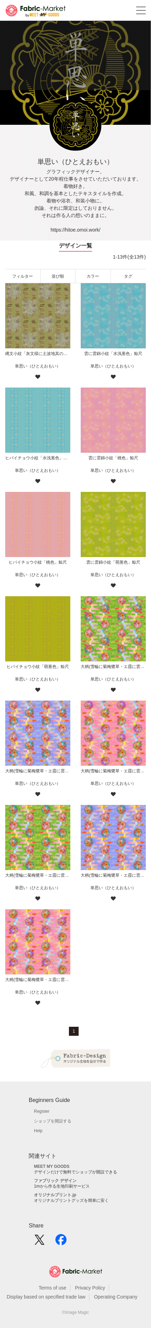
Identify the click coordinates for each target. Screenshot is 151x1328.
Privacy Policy (90, 1288)
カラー (93, 276)
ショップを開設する (52, 1121)
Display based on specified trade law (46, 1297)
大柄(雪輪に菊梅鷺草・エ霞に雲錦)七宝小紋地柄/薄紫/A (113, 875)
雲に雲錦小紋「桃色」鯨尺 (113, 457)
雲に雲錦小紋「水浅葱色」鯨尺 (113, 353)
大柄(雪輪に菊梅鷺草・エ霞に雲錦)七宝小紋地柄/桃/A (37, 979)
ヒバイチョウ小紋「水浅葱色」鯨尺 (37, 457)
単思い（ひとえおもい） (38, 366)
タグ (128, 276)
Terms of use (52, 1288)
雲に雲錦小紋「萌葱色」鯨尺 (113, 562)
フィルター (22, 276)
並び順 (58, 276)
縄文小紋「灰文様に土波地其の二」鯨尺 (37, 353)
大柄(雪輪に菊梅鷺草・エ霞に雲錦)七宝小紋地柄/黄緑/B (113, 666)
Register (42, 1111)
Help (38, 1130)
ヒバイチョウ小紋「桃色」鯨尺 (38, 562)
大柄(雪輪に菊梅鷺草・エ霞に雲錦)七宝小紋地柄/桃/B (113, 771)
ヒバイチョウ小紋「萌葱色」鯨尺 (38, 666)
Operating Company (115, 1297)
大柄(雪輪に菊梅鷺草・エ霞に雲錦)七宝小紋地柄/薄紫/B (37, 771)
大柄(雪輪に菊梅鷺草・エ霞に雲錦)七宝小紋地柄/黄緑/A (37, 875)
